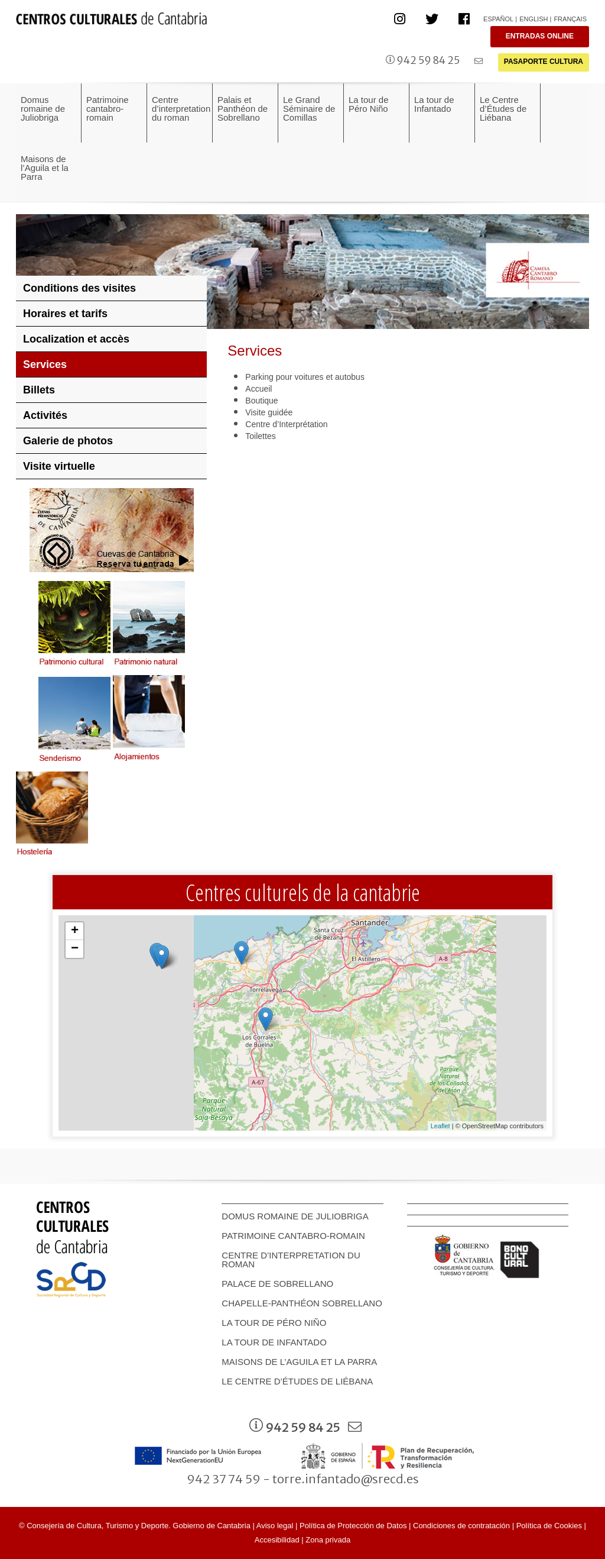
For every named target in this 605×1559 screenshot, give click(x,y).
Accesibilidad (277, 1539)
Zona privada (327, 1539)
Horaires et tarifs (65, 313)
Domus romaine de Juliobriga (295, 1216)
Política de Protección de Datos (353, 1525)
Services (45, 364)
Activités (45, 415)
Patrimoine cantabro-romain (293, 1236)
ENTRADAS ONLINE (540, 36)
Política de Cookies (549, 1525)
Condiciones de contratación (461, 1525)
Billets (39, 390)
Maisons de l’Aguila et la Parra (299, 1362)
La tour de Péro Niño (274, 1323)
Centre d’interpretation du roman (291, 1259)
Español (498, 18)
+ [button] (75, 931)
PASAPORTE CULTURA (543, 61)
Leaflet (440, 1125)
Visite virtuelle (59, 466)
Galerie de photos (68, 441)
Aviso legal (275, 1525)
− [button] (75, 949)
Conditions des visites (79, 288)
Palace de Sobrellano (277, 1284)
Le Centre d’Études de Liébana (297, 1381)
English (533, 18)
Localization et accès (76, 339)
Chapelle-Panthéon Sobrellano (302, 1303)
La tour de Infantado (274, 1342)
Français (570, 18)
